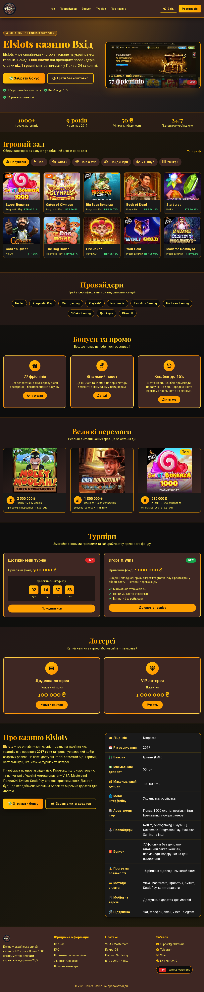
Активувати (35, 395)
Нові (39, 162)
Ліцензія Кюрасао (66, 960)
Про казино (118, 8)
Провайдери (68, 8)
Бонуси (86, 8)
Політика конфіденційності (71, 955)
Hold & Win (85, 162)
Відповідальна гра (66, 966)
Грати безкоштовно (70, 78)
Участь (152, 705)
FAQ (56, 949)
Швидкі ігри (116, 162)
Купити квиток (51, 705)
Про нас (59, 944)
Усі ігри (194, 151)
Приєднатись (51, 608)
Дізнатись (169, 399)
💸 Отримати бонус (23, 804)
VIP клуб (145, 162)
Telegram (164, 949)
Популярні (16, 162)
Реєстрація (190, 8)
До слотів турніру (152, 608)
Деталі (102, 395)
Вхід (168, 8)
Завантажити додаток (71, 804)
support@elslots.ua (170, 944)
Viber (161, 955)
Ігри (52, 8)
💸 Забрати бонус (24, 78)
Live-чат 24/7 (166, 960)
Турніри (101, 8)
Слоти (59, 162)
